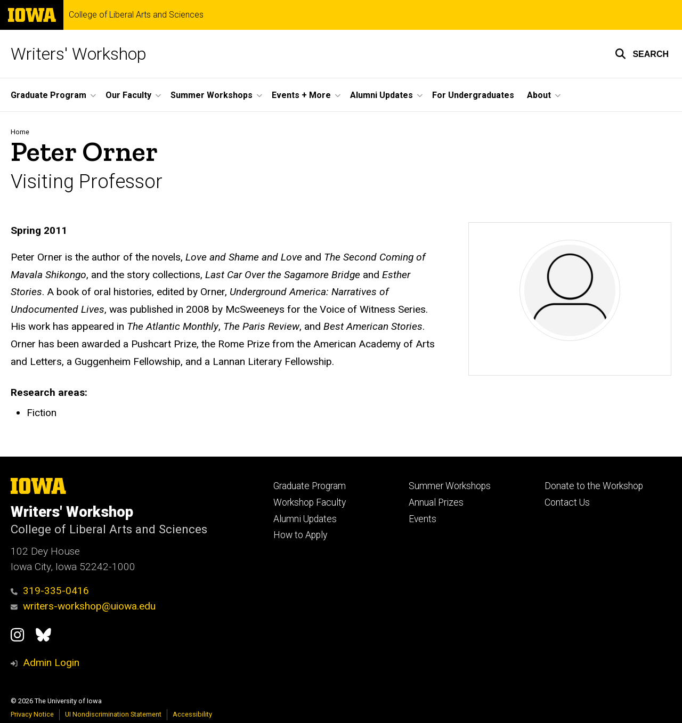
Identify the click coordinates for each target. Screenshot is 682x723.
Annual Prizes (436, 502)
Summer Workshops (450, 486)
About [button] (539, 95)
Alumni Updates (305, 519)
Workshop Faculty (309, 502)
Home (20, 132)
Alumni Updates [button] (381, 95)
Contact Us (567, 502)
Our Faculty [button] (128, 95)
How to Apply (300, 535)
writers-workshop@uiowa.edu (83, 606)
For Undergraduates (473, 95)
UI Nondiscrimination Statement (113, 714)
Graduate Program (309, 486)
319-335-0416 (50, 590)
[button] (642, 54)
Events (422, 519)
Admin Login (51, 662)
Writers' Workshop (79, 53)
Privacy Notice (32, 714)
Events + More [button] (301, 95)
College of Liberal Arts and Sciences (136, 15)
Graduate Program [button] (48, 95)
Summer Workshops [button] (211, 95)
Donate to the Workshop (594, 486)
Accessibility (192, 714)
